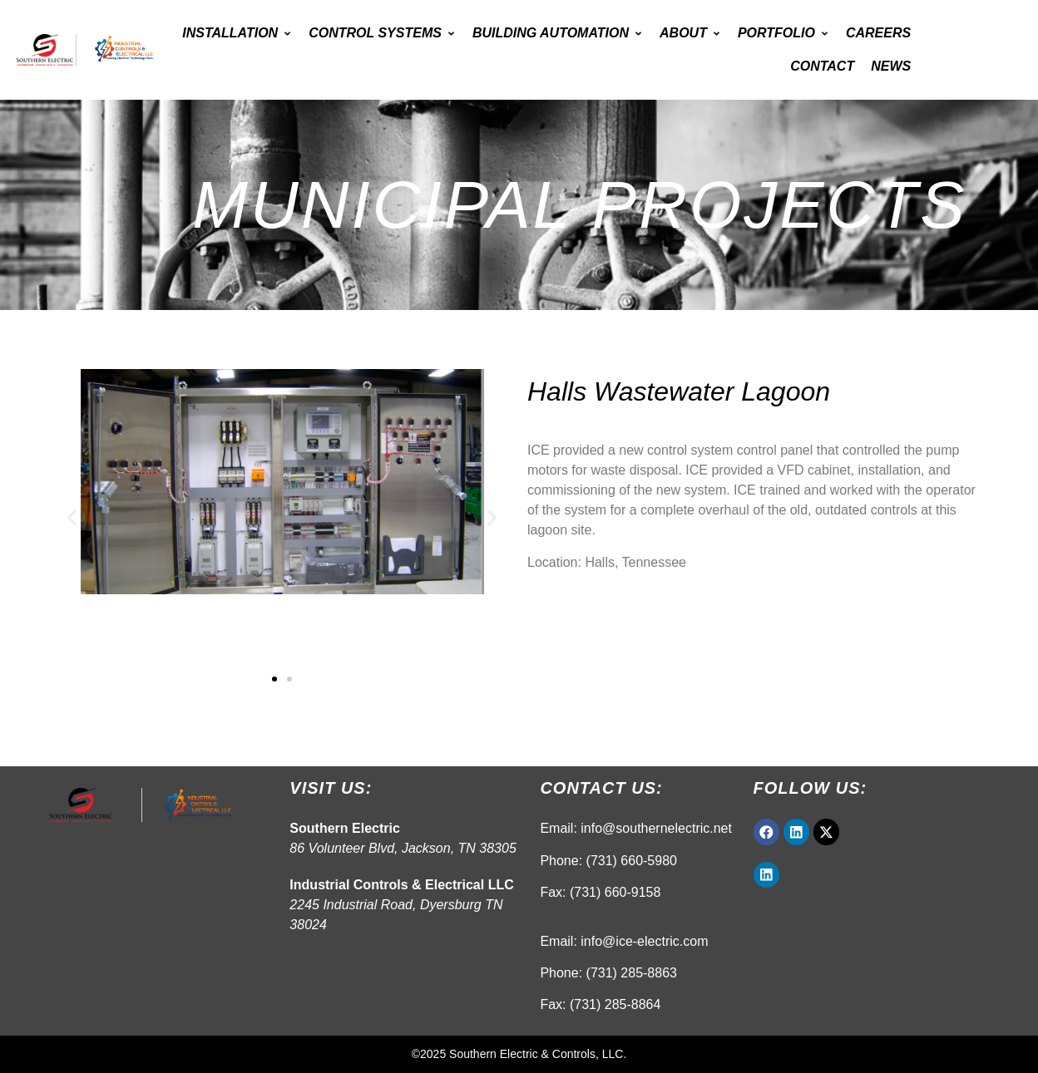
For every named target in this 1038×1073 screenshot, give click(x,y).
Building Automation (557, 33)
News (891, 66)
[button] (72, 518)
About (690, 33)
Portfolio (783, 33)
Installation (237, 33)
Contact (822, 66)
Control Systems (382, 33)
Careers (878, 33)
